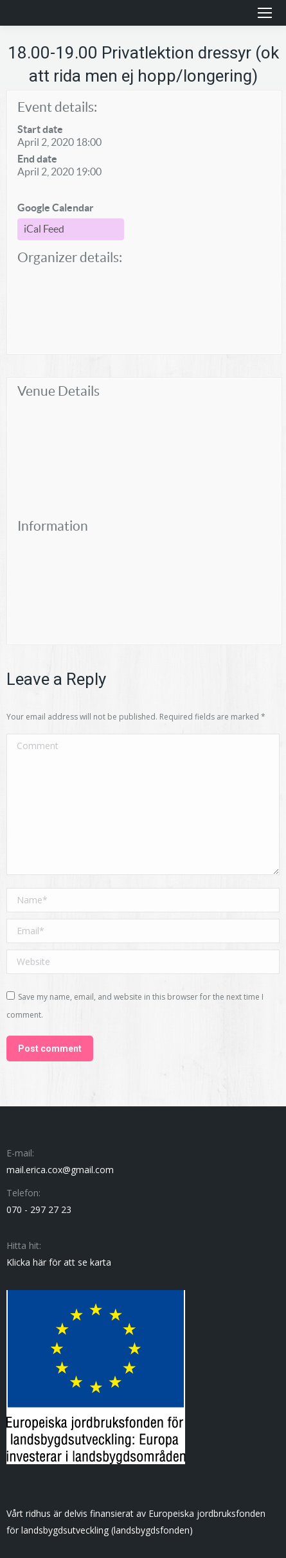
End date (37, 158)
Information (52, 525)
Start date (40, 129)
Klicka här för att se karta (58, 1262)
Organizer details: (69, 257)
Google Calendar (55, 207)
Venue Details (58, 391)
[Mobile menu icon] (265, 13)
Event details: (57, 107)
